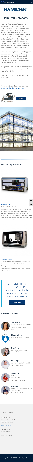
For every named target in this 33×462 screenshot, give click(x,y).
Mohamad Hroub (17, 335)
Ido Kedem (15, 374)
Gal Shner (14, 386)
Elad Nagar (15, 361)
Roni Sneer (15, 348)
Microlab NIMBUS (7, 259)
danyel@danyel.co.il (6, 425)
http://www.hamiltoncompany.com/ (13, 88)
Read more (17, 302)
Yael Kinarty (15, 322)
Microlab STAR (6, 204)
